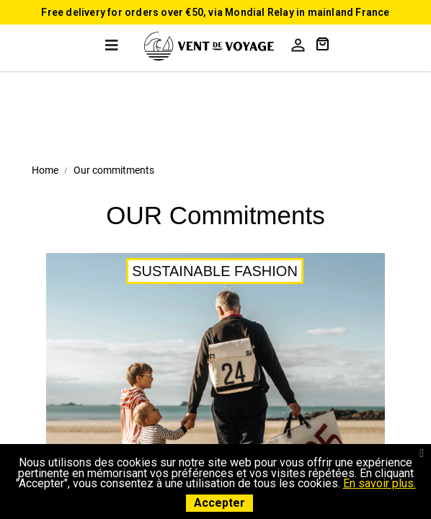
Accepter (219, 503)
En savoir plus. (379, 483)
